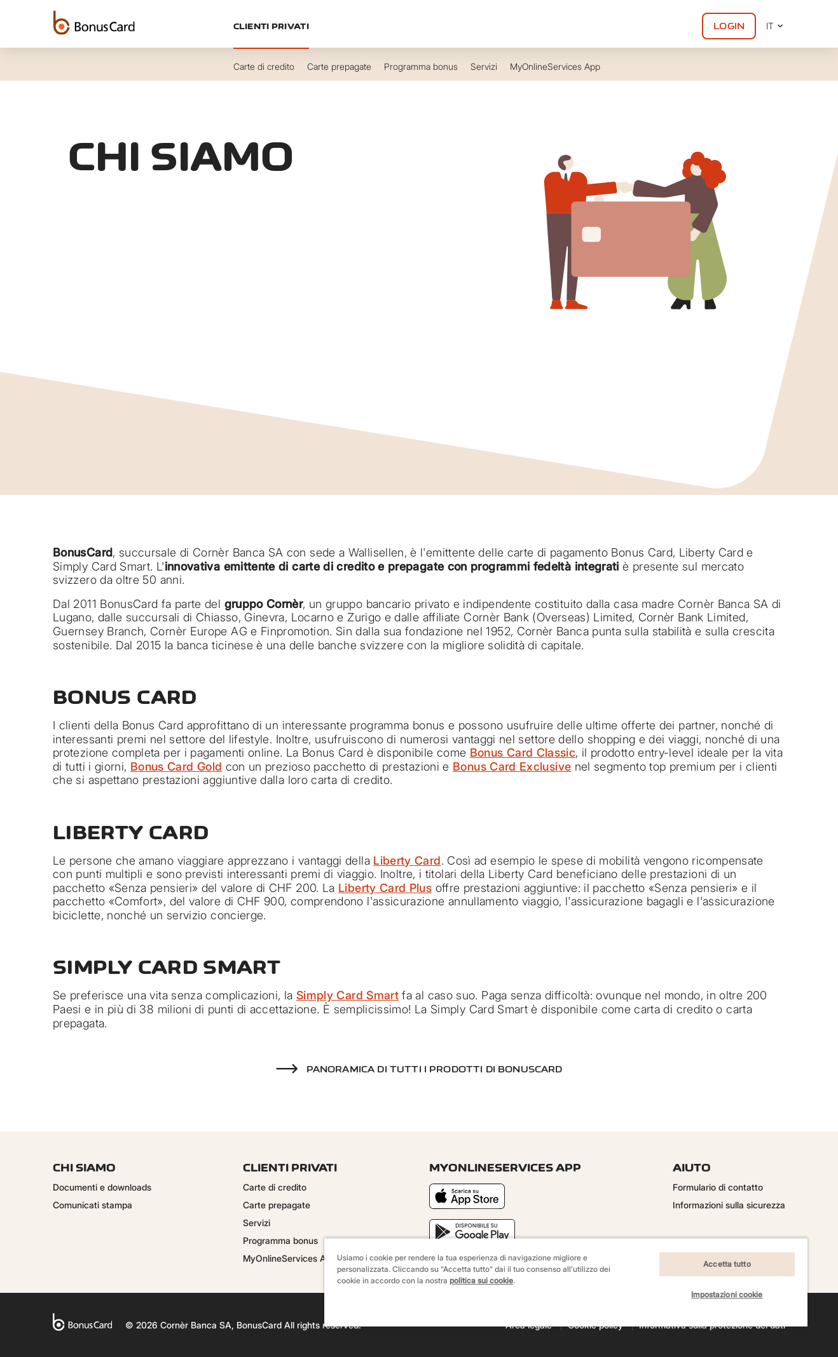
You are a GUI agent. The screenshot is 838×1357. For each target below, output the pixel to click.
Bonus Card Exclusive (512, 766)
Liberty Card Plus (385, 888)
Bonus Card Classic (522, 752)
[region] (565, 1282)
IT (775, 25)
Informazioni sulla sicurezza (729, 1204)
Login (729, 26)
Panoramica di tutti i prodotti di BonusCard (434, 1069)
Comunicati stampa (92, 1204)
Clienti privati (271, 26)
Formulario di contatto (718, 1187)
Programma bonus (280, 1240)
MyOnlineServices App (289, 1258)
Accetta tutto (727, 1264)
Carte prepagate (276, 1204)
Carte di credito (274, 1187)
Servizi (256, 1222)
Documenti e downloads (102, 1187)
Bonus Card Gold (176, 766)
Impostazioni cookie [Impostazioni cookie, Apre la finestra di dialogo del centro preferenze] (726, 1294)
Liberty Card (407, 860)
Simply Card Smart (347, 995)
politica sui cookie (481, 1280)
